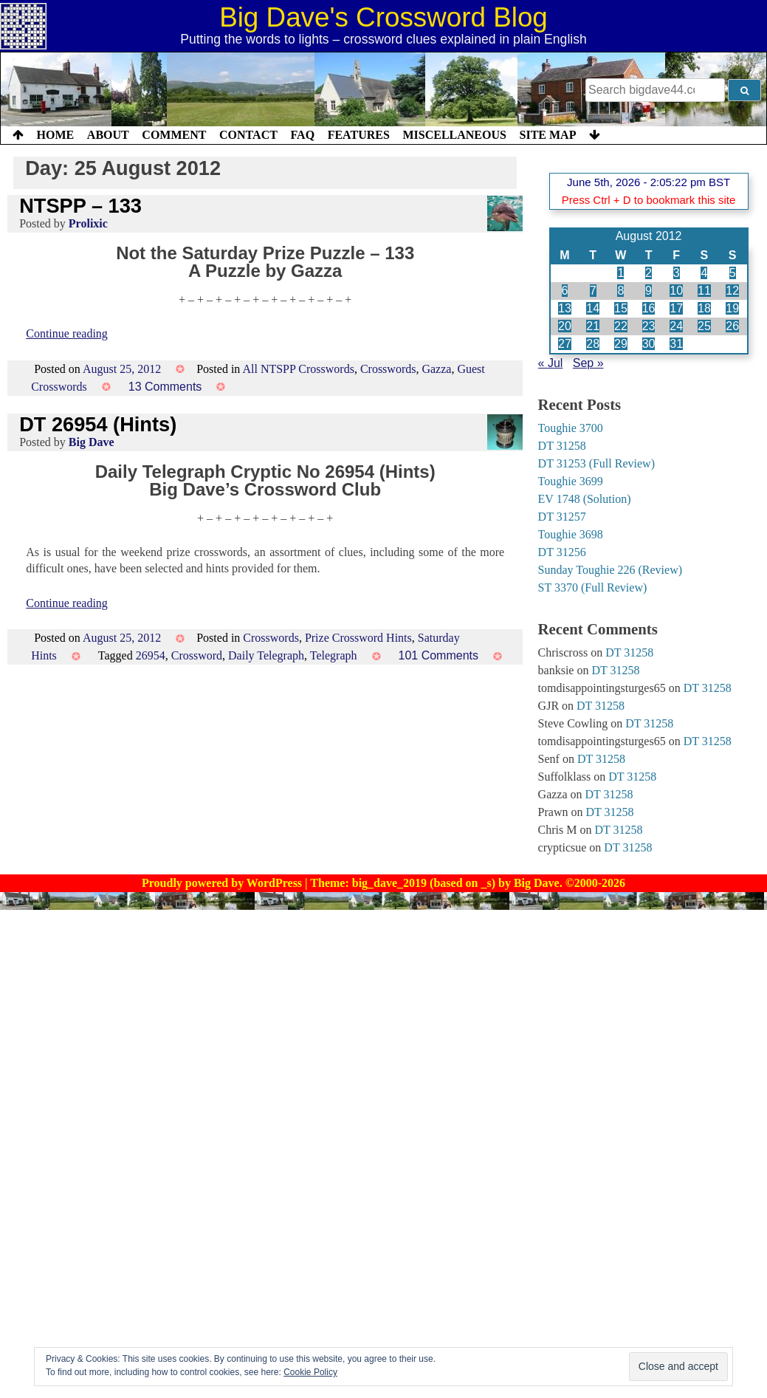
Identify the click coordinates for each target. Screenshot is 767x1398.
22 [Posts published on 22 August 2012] (620, 326)
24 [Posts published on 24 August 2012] (676, 326)
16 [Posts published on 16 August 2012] (649, 308)
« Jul (550, 363)
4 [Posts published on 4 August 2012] (704, 273)
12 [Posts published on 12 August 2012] (732, 290)
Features (359, 135)
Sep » (588, 363)
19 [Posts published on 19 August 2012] (732, 308)
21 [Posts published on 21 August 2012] (592, 326)
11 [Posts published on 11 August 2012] (704, 290)
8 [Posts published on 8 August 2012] (620, 290)
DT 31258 (562, 445)
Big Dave (91, 442)
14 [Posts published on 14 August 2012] (592, 308)
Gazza (436, 369)
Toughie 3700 (570, 428)
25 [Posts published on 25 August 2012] (704, 326)
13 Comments (165, 386)
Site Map (548, 135)
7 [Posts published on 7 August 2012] (593, 290)
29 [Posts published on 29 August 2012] (620, 343)
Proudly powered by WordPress (223, 883)
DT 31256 (562, 552)
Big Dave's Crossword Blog (383, 17)
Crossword (196, 655)
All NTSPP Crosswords (298, 369)
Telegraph (333, 655)
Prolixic (88, 223)
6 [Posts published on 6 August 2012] (565, 290)
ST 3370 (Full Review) (592, 587)
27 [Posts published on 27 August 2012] (564, 343)
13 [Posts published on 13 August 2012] (564, 308)
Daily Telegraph (266, 655)
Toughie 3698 (570, 534)
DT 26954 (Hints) (97, 424)
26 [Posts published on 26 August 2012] (732, 326)
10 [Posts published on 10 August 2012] (676, 290)
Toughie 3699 (570, 481)
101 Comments (439, 655)
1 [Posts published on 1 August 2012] (620, 273)
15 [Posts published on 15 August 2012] (620, 308)
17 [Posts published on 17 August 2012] (676, 308)
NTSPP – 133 (80, 205)
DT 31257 (562, 516)
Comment (174, 135)
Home (56, 135)
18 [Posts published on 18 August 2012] (704, 308)
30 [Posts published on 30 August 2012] (649, 343)
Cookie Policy (310, 1372)
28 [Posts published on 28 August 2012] (592, 343)
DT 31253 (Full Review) (596, 463)
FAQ (302, 135)
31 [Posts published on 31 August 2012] (676, 343)
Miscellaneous (454, 135)
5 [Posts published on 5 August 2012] (732, 273)
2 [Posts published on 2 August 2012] (648, 273)
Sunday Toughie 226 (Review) (610, 569)
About (108, 135)
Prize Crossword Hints (358, 637)
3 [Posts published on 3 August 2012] (676, 273)
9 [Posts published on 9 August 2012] (648, 290)
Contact (248, 135)
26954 (150, 655)
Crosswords (388, 369)
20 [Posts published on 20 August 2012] (564, 326)
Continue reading (67, 333)
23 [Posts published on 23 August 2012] (649, 326)
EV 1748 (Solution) (584, 499)
